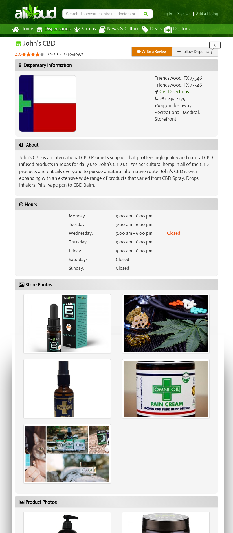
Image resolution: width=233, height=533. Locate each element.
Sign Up (185, 13)
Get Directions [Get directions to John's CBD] (173, 92)
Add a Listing (207, 13)
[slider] (33, 54)
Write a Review (152, 51)
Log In (169, 13)
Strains (83, 29)
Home (22, 29)
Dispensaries (52, 29)
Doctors (172, 29)
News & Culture (115, 29)
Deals (147, 29)
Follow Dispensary (195, 51)
